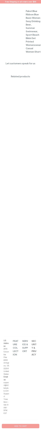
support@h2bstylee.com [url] (6, 386)
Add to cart (20, 426)
